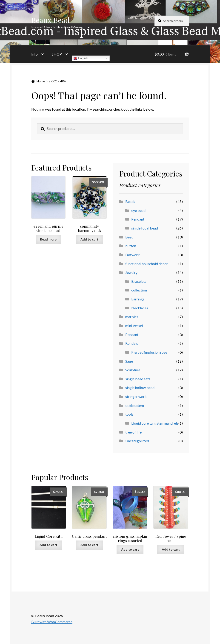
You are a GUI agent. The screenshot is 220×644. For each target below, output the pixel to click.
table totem (134, 405)
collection (139, 290)
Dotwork (132, 254)
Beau (129, 237)
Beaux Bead (50, 20)
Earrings (137, 299)
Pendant (137, 219)
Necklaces (139, 308)
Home (41, 81)
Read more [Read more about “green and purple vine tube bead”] (48, 239)
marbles (131, 316)
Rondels (131, 343)
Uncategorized (137, 441)
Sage (129, 361)
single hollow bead (139, 387)
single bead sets (137, 379)
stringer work (136, 396)
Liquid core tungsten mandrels (154, 423)
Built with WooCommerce (51, 621)
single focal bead (144, 228)
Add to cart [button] (89, 239)
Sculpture (132, 370)
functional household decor (146, 263)
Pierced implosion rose (149, 352)
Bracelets (138, 281)
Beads (130, 201)
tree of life (133, 432)
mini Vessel (134, 325)
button (130, 246)
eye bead (138, 210)
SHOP (57, 54)
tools (129, 414)
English (81, 58)
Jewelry (131, 272)
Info (34, 54)
